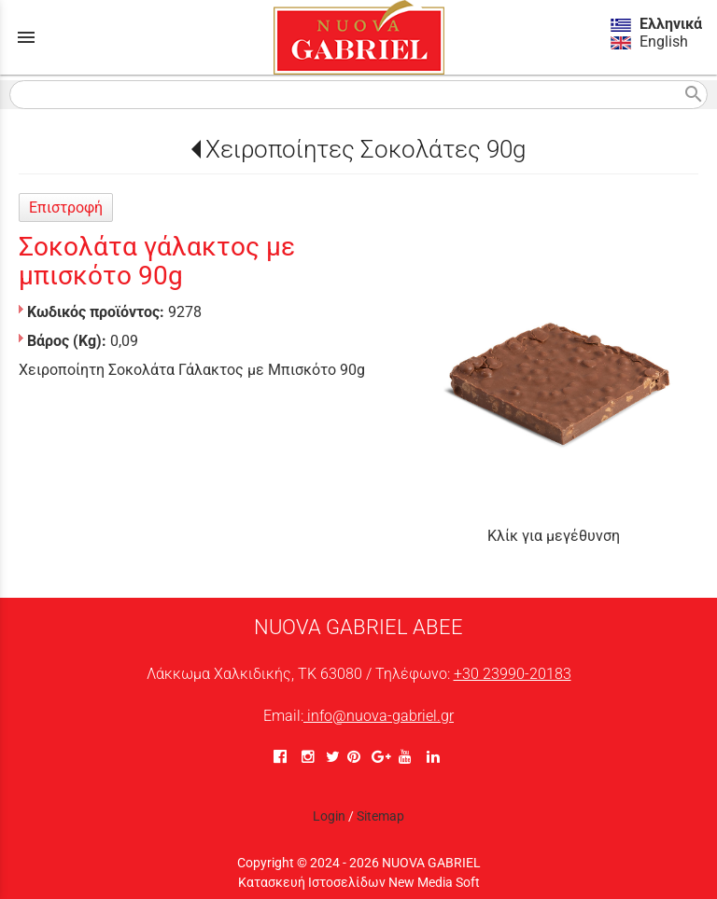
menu (26, 37)
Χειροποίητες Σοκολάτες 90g (365, 149)
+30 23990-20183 (512, 674)
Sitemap (380, 816)
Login (329, 816)
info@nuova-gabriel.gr (378, 716)
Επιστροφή (66, 207)
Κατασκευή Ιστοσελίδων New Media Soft (359, 882)
